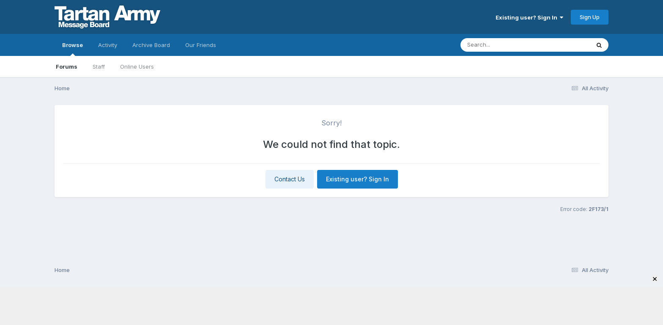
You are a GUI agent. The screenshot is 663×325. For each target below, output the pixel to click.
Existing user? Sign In (529, 17)
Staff (99, 66)
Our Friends (200, 45)
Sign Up (590, 17)
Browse (72, 49)
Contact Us (289, 179)
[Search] (502, 45)
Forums (66, 66)
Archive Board (151, 45)
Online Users (137, 66)
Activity (107, 45)
